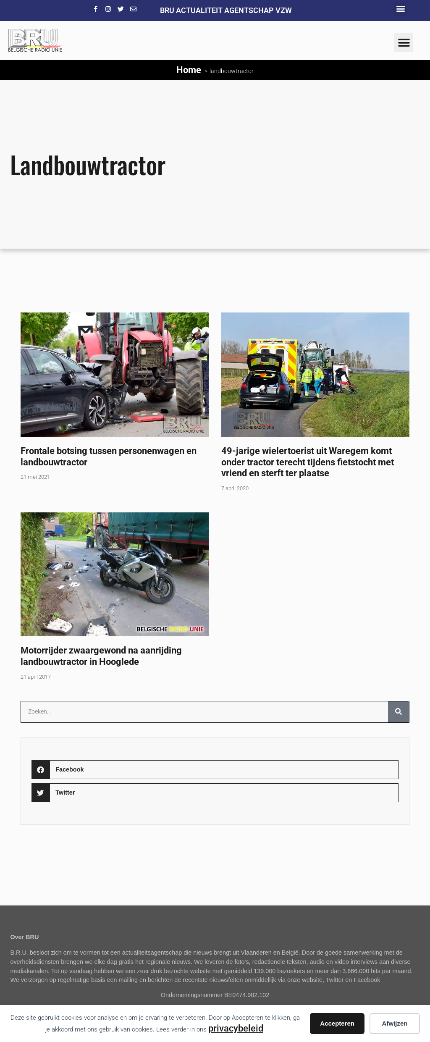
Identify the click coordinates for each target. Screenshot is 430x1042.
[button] (400, 9)
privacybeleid (235, 1028)
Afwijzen (395, 1023)
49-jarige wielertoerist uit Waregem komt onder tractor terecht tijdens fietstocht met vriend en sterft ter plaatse (307, 462)
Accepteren (337, 1023)
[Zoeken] (398, 711)
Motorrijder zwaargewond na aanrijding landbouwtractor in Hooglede (101, 656)
